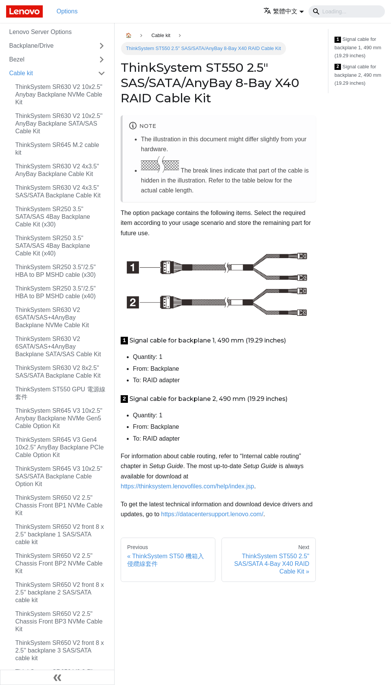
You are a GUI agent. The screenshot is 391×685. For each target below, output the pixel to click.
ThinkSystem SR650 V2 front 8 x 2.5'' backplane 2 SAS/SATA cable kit (59, 592)
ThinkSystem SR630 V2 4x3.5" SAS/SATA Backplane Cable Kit (58, 191)
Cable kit (21, 73)
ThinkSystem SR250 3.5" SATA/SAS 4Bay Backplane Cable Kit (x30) (52, 217)
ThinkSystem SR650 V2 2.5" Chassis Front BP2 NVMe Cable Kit (59, 563)
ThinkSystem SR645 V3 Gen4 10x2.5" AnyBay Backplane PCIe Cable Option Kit (59, 447)
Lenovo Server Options (40, 32)
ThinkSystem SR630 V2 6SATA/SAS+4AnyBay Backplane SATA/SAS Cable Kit (58, 346)
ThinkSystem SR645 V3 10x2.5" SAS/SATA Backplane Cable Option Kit (58, 476)
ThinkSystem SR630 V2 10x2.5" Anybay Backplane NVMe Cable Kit (58, 94)
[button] (283, 11)
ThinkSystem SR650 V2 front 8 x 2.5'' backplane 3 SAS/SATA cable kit (59, 650)
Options (67, 11)
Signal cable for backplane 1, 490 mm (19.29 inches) (357, 47)
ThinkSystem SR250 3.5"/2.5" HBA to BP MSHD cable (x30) (55, 271)
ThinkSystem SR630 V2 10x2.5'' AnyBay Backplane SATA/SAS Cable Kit (58, 123)
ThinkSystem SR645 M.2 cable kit (57, 149)
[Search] (347, 11)
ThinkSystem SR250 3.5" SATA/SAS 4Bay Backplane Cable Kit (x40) (52, 246)
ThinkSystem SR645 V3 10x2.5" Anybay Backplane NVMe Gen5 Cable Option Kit (58, 418)
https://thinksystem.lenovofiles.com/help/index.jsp (187, 486)
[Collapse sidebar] (57, 677)
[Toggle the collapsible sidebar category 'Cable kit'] (101, 73)
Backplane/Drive (31, 45)
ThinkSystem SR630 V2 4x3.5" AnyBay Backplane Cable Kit (57, 170)
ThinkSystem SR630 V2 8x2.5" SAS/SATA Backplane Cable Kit (58, 372)
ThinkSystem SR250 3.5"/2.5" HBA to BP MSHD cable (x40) (55, 292)
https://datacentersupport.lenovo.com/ (212, 514)
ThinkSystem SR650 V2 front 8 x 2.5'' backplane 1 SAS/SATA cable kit (59, 534)
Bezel (16, 59)
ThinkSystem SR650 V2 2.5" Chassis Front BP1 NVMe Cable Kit (59, 505)
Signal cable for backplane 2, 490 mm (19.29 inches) (357, 75)
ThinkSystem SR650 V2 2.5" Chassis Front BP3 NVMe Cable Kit (59, 621)
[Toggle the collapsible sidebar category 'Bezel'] (101, 59)
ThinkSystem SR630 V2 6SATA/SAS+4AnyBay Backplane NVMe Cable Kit (52, 317)
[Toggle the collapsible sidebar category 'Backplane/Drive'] (101, 46)
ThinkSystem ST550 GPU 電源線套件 (60, 393)
